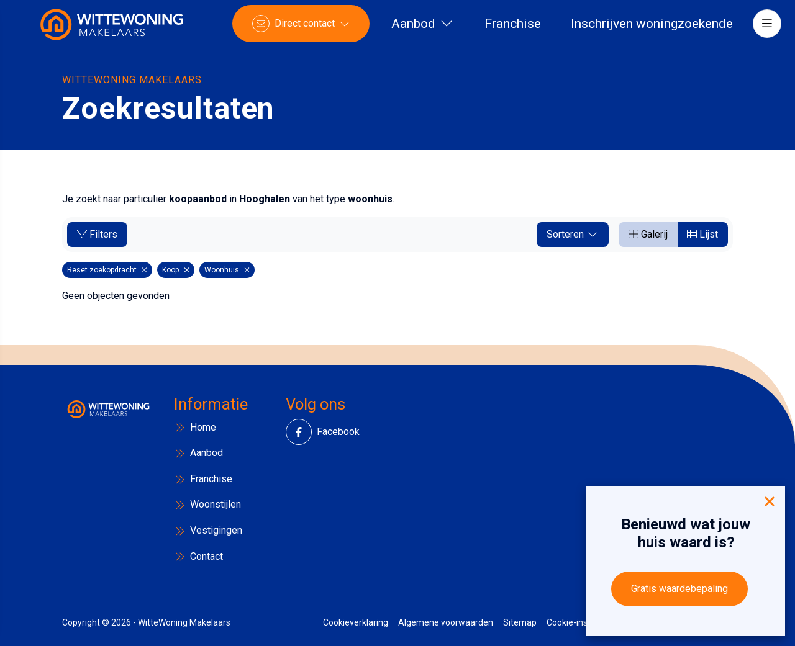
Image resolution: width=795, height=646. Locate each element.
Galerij (648, 234)
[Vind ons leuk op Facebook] (306, 432)
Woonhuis (227, 270)
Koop (175, 270)
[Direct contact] (306, 31)
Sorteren (573, 234)
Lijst (702, 234)
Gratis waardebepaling (679, 588)
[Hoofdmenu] (761, 31)
